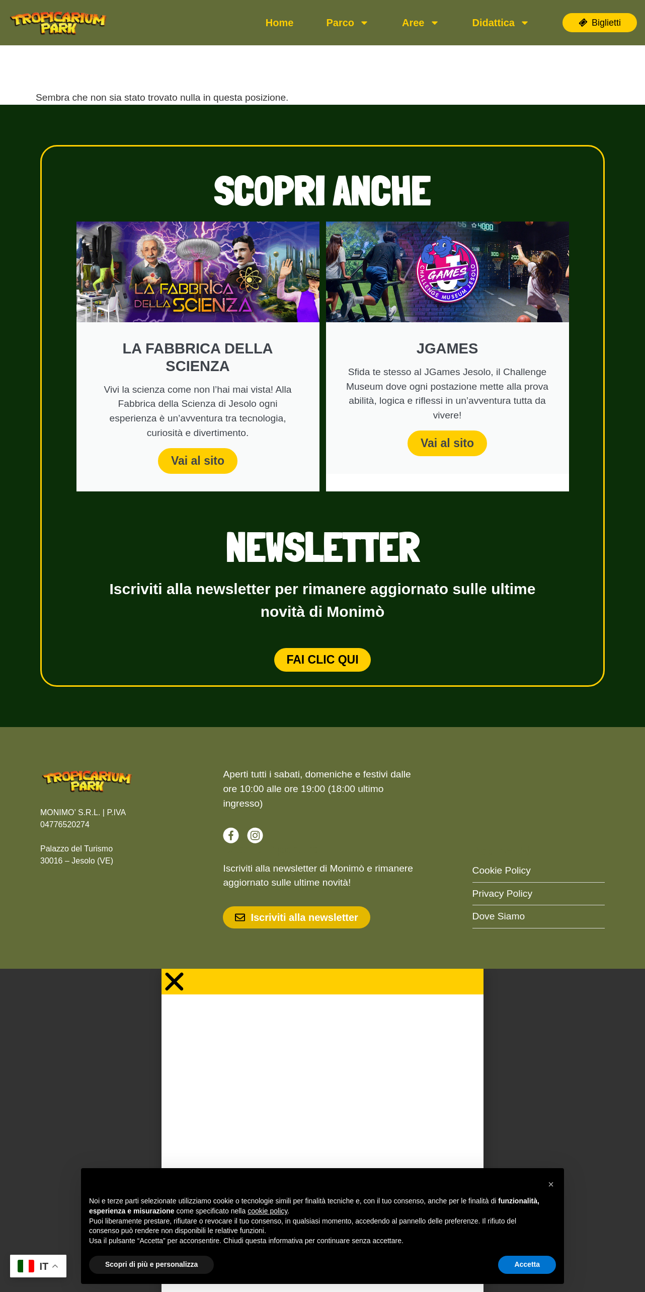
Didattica (501, 23)
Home (280, 23)
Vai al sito (197, 460)
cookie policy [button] (267, 1211)
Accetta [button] (527, 1264)
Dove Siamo (498, 916)
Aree (420, 23)
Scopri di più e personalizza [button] (151, 1264)
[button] (551, 1184)
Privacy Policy (502, 893)
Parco (347, 23)
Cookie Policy (501, 870)
